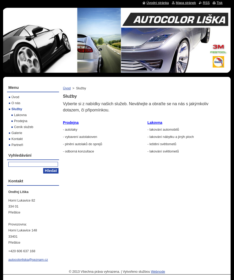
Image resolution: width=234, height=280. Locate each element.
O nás (15, 103)
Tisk (220, 3)
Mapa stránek (186, 3)
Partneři (17, 145)
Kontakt (17, 139)
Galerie (16, 133)
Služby (16, 109)
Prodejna (20, 121)
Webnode (158, 272)
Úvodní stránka (157, 3)
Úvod (67, 88)
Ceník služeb (23, 127)
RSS (206, 3)
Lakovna (20, 115)
